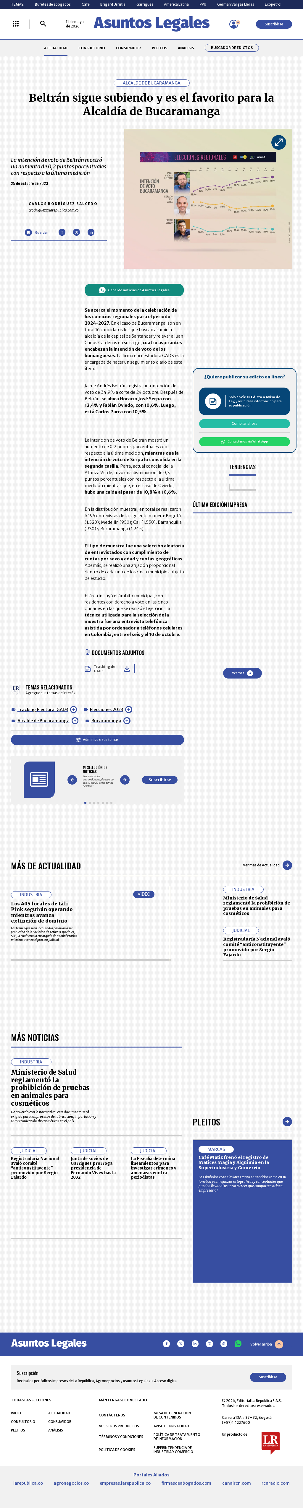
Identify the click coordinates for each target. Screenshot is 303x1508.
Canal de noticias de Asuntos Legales (134, 290)
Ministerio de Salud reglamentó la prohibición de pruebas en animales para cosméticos (256, 905)
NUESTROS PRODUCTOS (119, 1426)
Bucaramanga (106, 720)
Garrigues (144, 4)
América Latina (176, 4)
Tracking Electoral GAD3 (42, 709)
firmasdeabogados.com (186, 1483)
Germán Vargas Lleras (235, 4)
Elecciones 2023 (106, 709)
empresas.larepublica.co (125, 1483)
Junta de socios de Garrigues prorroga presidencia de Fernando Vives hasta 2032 (93, 1168)
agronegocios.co (71, 1483)
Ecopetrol (273, 4)
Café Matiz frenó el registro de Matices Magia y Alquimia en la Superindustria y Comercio (234, 1162)
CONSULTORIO (91, 48)
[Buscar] (43, 24)
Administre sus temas (97, 739)
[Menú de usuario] (233, 24)
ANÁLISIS (186, 48)
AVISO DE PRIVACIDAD (171, 1426)
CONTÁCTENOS (112, 1415)
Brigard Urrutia (112, 4)
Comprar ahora (244, 423)
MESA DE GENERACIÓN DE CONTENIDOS (172, 1415)
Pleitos (206, 1121)
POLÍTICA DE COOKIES (117, 1449)
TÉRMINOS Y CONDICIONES (121, 1436)
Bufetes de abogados (53, 4)
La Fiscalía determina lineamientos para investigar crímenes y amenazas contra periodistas (153, 1168)
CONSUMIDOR (128, 48)
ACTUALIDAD (55, 48)
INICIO (16, 1413)
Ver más (242, 673)
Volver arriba (266, 1344)
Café (86, 4)
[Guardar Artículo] (36, 232)
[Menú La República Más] (15, 24)
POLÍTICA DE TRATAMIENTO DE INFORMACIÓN (177, 1436)
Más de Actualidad (46, 865)
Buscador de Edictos (232, 48)
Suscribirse (274, 24)
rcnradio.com (276, 1483)
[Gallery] (98, 776)
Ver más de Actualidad (267, 865)
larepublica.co (28, 1483)
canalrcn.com (236, 1483)
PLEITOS (159, 48)
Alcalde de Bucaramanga (43, 720)
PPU (203, 4)
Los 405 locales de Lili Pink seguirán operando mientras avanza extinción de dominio (41, 912)
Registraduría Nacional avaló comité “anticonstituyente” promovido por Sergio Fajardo (256, 946)
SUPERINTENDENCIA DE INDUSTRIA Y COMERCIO (173, 1449)
